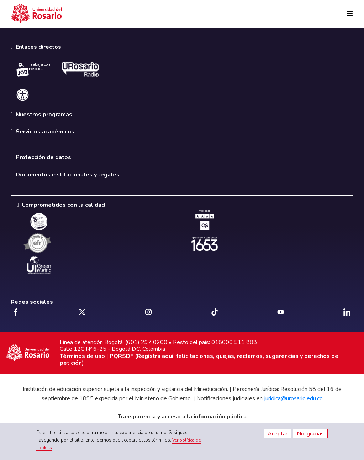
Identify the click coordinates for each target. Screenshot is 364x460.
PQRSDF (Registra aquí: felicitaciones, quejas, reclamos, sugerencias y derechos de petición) (199, 359)
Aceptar (277, 434)
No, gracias (310, 434)
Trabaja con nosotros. (33, 69)
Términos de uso (82, 356)
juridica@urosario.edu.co (293, 398)
